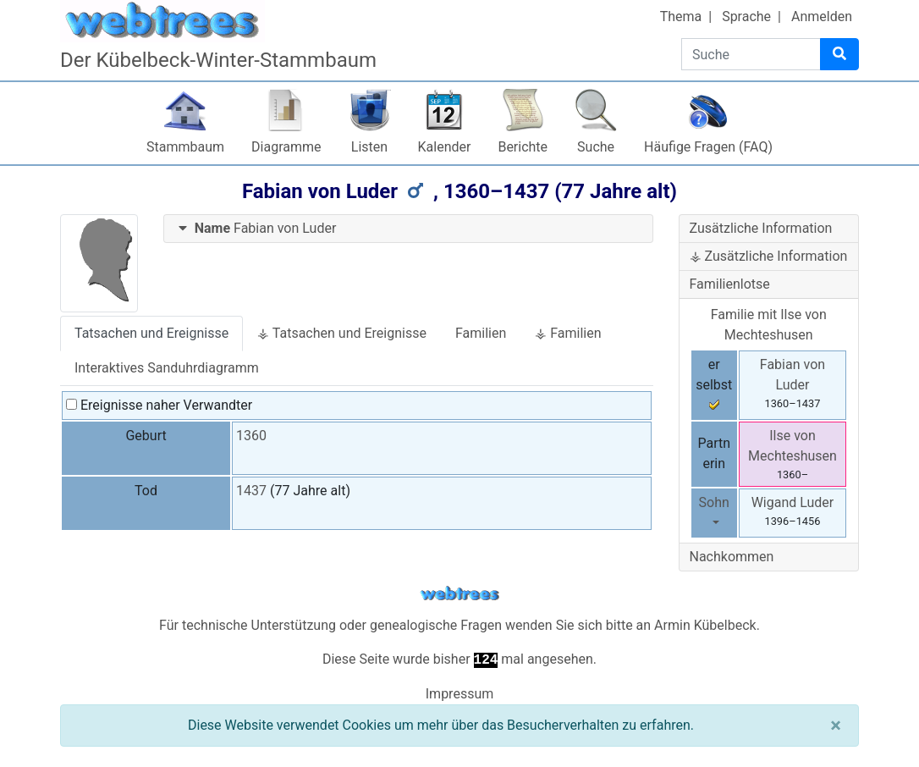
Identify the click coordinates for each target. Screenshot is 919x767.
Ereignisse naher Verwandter (159, 405)
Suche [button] (595, 147)
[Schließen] (835, 725)
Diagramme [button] (286, 147)
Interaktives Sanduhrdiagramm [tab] (166, 368)
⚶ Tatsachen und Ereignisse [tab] (341, 333)
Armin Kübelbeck (705, 625)
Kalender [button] (444, 147)
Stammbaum (185, 147)
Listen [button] (369, 147)
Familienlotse (730, 284)
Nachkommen (732, 557)
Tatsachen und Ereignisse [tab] (151, 333)
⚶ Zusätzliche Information (769, 256)
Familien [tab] (480, 333)
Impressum (460, 694)
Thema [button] (681, 16)
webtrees (459, 594)
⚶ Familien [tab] (568, 333)
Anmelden (821, 16)
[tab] (408, 229)
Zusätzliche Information (761, 228)
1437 (251, 491)
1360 (251, 436)
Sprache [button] (746, 16)
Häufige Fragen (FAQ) (708, 147)
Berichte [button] (523, 147)
